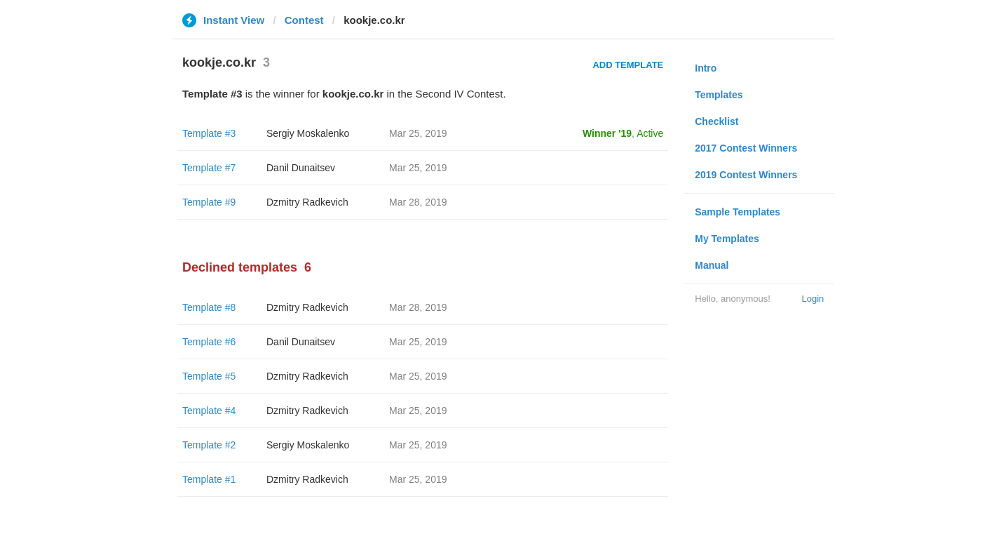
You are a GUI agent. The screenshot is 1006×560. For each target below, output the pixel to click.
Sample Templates (737, 212)
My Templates (727, 238)
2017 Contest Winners (746, 148)
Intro (705, 68)
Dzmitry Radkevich (307, 202)
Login (812, 298)
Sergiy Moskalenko (307, 133)
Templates (718, 94)
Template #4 (209, 410)
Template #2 (209, 445)
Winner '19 (607, 133)
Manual (711, 265)
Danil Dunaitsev (300, 167)
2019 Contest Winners (746, 174)
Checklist (716, 121)
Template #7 (209, 167)
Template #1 (209, 479)
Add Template (627, 65)
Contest (304, 20)
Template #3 (209, 133)
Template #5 (209, 376)
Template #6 (209, 341)
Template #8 (209, 307)
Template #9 (209, 202)
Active (650, 133)
